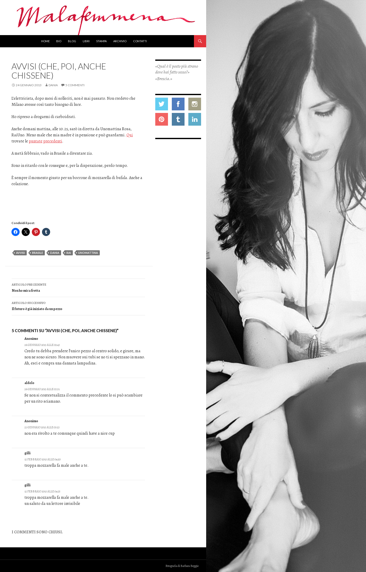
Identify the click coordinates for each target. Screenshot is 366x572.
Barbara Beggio (189, 566)
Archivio (119, 41)
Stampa (101, 41)
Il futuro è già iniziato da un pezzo (78, 305)
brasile (37, 252)
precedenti (52, 141)
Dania (53, 85)
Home (45, 41)
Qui (129, 135)
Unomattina (88, 252)
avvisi (20, 252)
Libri (86, 41)
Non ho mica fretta (78, 287)
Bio (58, 41)
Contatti (140, 41)
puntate (36, 141)
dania (54, 252)
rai (68, 252)
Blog (72, 41)
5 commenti (75, 85)
